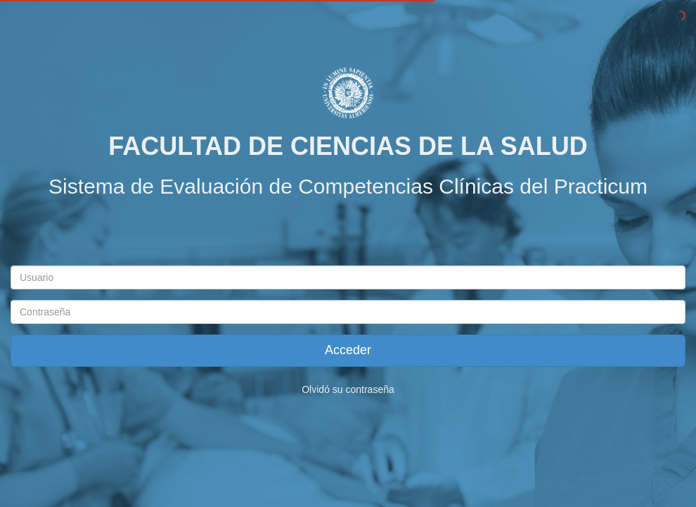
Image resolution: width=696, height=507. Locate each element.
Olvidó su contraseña (348, 389)
